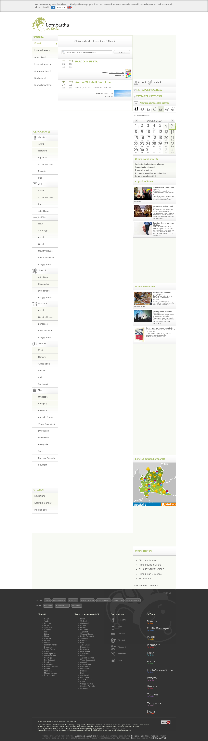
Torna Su (166, 593)
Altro (120, 660)
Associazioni (44, 363)
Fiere (46, 632)
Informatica (43, 431)
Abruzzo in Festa (160, 663)
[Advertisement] (154, 53)
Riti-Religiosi (49, 660)
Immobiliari (43, 437)
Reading (47, 662)
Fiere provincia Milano (150, 565)
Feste (46, 625)
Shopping (42, 403)
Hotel (40, 223)
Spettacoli (43, 384)
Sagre (46, 619)
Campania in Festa (160, 704)
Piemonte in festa (148, 560)
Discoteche (43, 284)
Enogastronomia (51, 666)
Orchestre (43, 397)
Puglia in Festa (160, 638)
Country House (45, 164)
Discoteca (48, 647)
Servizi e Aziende (46, 458)
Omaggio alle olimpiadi (145, 167)
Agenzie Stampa (46, 417)
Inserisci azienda (43, 64)
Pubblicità (154, 736)
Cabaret (47, 630)
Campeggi (43, 230)
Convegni (48, 658)
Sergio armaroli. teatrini (145, 176)
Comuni (42, 357)
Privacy (162, 736)
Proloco (41, 370)
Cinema (47, 623)
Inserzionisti (40, 510)
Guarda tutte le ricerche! (145, 585)
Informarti (122, 654)
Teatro (46, 621)
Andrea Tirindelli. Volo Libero (94, 82)
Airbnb (41, 144)
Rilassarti (122, 647)
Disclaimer (145, 736)
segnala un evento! (118, 728)
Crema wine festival (143, 170)
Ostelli (41, 244)
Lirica (46, 634)
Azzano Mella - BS (116, 73)
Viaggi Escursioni (46, 424)
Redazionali (40, 78)
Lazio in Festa (160, 655)
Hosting (133, 738)
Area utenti (39, 57)
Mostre (47, 636)
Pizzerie (42, 171)
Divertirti (121, 640)
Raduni (47, 669)
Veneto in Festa (160, 679)
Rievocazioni (49, 675)
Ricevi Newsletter (43, 85)
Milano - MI (108, 93)
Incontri (47, 640)
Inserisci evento (42, 50)
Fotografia (43, 444)
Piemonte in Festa (160, 646)
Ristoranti (42, 150)
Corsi (46, 651)
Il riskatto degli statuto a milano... (149, 164)
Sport (40, 451)
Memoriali (48, 671)
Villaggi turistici (45, 264)
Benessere (43, 324)
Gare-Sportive (50, 653)
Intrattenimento (50, 645)
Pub (40, 178)
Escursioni (48, 664)
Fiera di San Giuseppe (150, 574)
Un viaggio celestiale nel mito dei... (150, 173)
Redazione (39, 496)
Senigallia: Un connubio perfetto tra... (162, 293)
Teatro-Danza (49, 649)
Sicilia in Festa (160, 712)
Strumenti (42, 465)
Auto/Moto (43, 410)
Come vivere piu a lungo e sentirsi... (159, 328)
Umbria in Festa (160, 688)
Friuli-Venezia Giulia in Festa (160, 671)
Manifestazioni (50, 656)
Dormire (121, 633)
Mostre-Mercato (50, 673)
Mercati (47, 643)
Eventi (37, 43)
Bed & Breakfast (46, 257)
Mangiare (122, 620)
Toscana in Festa (160, 696)
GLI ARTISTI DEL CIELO (151, 569)
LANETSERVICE (159, 738)
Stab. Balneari (45, 330)
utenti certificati (51, 730)
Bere (120, 627)
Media (41, 350)
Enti (40, 377)
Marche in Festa (160, 622)
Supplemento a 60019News (85, 736)
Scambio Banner (42, 503)
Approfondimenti (42, 71)
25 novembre (145, 578)
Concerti (47, 638)
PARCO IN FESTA (86, 61)
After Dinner (44, 211)
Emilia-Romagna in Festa (160, 630)
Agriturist (42, 157)
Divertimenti (44, 290)
